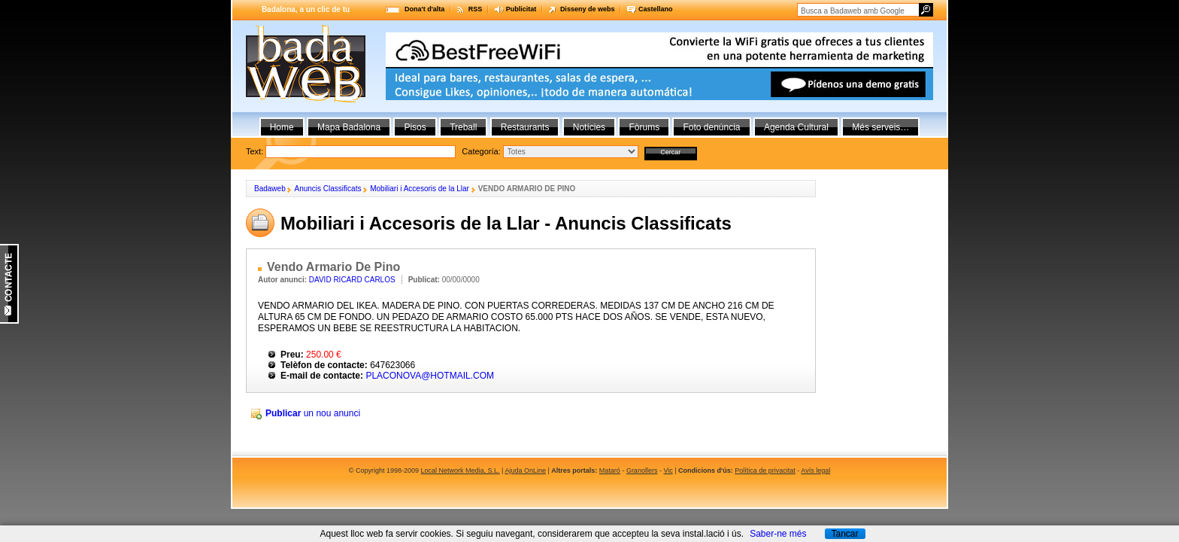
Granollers (642, 470)
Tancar (844, 533)
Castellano (655, 9)
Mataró (609, 470)
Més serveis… (880, 127)
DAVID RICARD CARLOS (352, 280)
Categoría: (481, 151)
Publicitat (521, 9)
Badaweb (270, 188)
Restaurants (525, 127)
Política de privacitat (765, 470)
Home (282, 127)
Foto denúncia (711, 127)
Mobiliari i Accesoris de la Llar (419, 188)
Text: (471, 151)
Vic (667, 470)
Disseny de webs (587, 9)
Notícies (589, 127)
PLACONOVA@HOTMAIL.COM (429, 375)
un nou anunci (312, 413)
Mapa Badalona (348, 127)
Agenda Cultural (796, 127)
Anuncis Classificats (327, 188)
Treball (463, 127)
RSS (475, 9)
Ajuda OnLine (525, 470)
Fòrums (644, 127)
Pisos (415, 127)
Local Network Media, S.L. (460, 470)
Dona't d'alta (424, 9)
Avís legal (815, 470)
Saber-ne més (778, 533)
